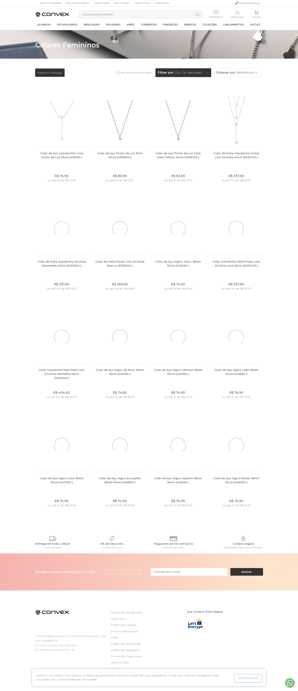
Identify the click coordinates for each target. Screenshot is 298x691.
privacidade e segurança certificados (243, 547)
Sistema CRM (120, 662)
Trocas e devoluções (124, 631)
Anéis (131, 24)
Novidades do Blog (249, 3)
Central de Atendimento (127, 612)
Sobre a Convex (142, 3)
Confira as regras (53, 547)
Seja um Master (122, 3)
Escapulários (67, 24)
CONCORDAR (248, 678)
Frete (114, 637)
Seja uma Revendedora (77, 3)
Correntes (149, 24)
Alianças (44, 24)
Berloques (92, 24)
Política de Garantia (123, 625)
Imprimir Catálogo (50, 72)
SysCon (116, 669)
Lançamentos (233, 24)
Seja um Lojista (101, 3)
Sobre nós (118, 618)
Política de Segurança (125, 650)
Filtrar (162, 72)
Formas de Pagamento (126, 656)
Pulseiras (113, 24)
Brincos (190, 24)
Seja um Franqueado (50, 3)
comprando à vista (112, 547)
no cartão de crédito (174, 547)
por (171, 72)
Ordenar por (225, 72)
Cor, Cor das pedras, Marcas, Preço (189, 72)
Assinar (246, 572)
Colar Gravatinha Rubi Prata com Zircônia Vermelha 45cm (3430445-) (62, 374)
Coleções (210, 24)
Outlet (255, 24)
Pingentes (170, 24)
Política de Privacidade (126, 643)
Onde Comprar (162, 3)
